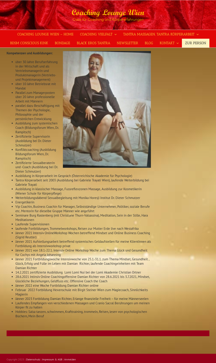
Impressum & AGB (52, 359)
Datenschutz (33, 359)
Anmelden (70, 359)
